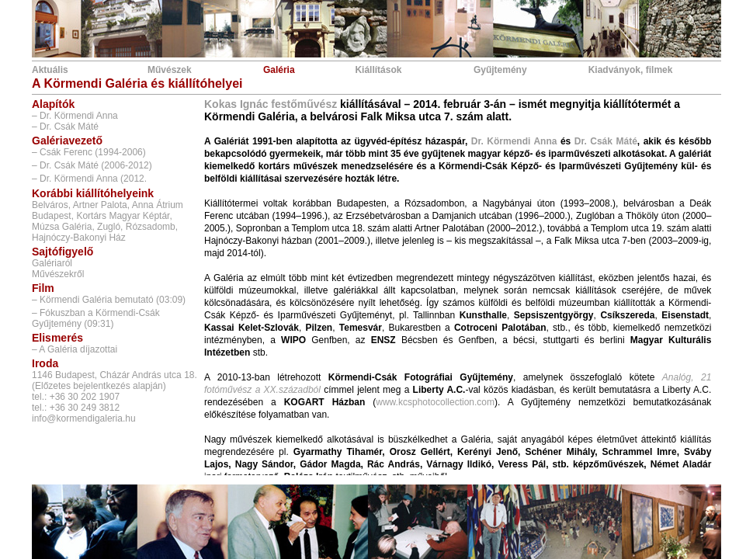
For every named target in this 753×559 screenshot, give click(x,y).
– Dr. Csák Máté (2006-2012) (92, 165)
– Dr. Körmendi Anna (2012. (89, 178)
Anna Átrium (157, 205)
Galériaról (52, 263)
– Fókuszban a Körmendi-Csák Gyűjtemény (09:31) (96, 318)
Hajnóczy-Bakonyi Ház (79, 237)
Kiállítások (378, 69)
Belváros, (51, 205)
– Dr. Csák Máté (65, 126)
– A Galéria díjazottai (74, 349)
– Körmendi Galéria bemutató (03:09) (109, 299)
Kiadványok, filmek (630, 69)
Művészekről (58, 274)
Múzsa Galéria (62, 226)
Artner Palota (100, 205)
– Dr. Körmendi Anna (75, 115)
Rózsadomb (150, 226)
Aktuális (50, 69)
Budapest (51, 215)
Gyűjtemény (500, 69)
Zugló (108, 226)
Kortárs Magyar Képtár (122, 215)
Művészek (169, 69)
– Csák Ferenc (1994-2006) (89, 152)
